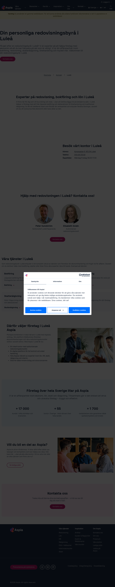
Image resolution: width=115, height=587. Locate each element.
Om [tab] (80, 281)
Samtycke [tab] (35, 281)
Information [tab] (57, 281)
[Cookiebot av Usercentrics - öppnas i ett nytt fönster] (80, 275)
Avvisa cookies (35, 310)
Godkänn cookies (79, 310)
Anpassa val (57, 310)
